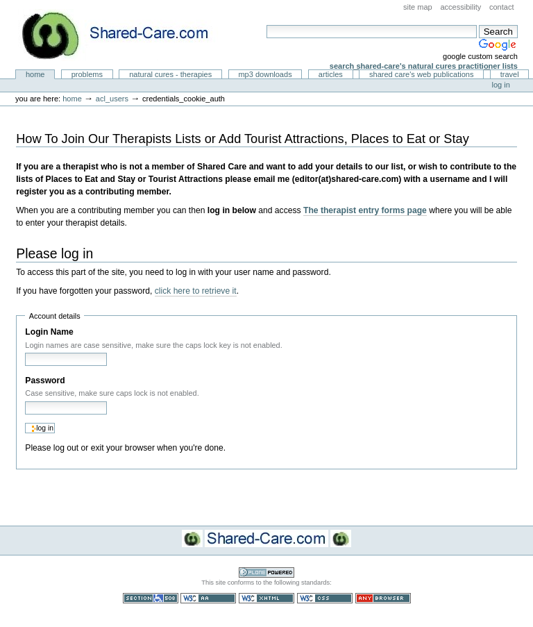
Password (45, 380)
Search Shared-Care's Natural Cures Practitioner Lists (424, 66)
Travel (509, 74)
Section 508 (150, 598)
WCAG (208, 598)
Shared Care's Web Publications (421, 74)
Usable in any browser (383, 598)
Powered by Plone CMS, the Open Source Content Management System (266, 572)
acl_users (112, 98)
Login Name (49, 332)
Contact (501, 7)
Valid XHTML (266, 598)
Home (35, 74)
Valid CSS (325, 598)
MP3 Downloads (264, 74)
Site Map (417, 7)
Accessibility (460, 7)
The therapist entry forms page (365, 210)
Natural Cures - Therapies (170, 74)
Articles (331, 74)
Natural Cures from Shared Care (125, 35)
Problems (87, 74)
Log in (501, 85)
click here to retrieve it (196, 291)
